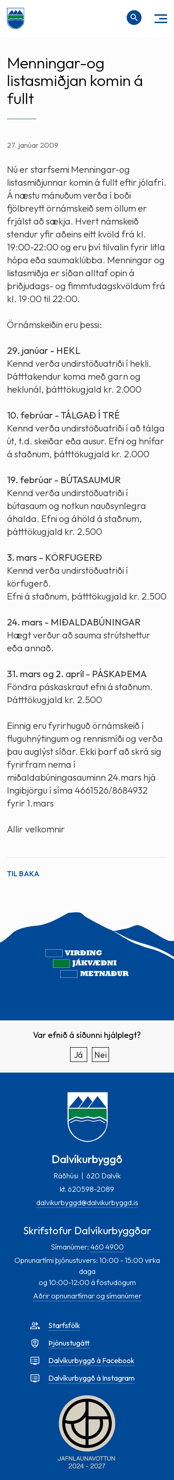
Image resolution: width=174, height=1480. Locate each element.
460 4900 (107, 1246)
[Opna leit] (134, 17)
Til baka (23, 873)
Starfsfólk (64, 1325)
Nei (100, 1054)
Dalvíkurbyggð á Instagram (91, 1378)
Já (78, 1054)
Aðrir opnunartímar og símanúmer (87, 1295)
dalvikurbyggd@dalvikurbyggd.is (87, 1202)
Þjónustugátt (69, 1342)
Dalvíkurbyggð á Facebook (91, 1360)
